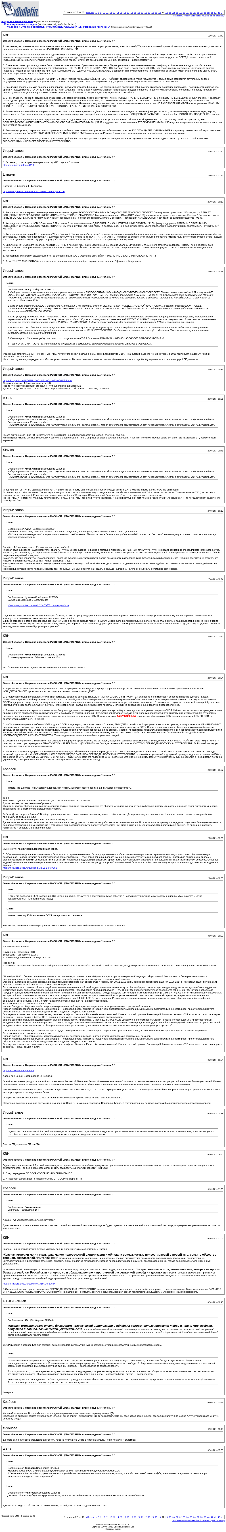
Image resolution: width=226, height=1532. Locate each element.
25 (156, 12)
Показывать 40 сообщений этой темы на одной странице (198, 16)
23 (149, 12)
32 (180, 12)
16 (125, 12)
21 (142, 12)
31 (177, 12)
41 (212, 12)
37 (198, 12)
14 (118, 12)
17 (128, 12)
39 (205, 12)
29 (170, 12)
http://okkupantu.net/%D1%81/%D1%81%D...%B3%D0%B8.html (37, 380)
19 (135, 12)
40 (208, 12)
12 (111, 12)
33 (184, 12)
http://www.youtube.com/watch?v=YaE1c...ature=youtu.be (34, 191)
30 (173, 12)
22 (146, 12)
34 (187, 12)
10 (104, 12)
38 (201, 12)
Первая (90, 12)
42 (215, 12)
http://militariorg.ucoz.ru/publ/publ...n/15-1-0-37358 (30, 867)
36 (194, 12)
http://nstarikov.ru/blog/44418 (18, 165)
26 (159, 12)
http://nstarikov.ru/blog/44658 (18, 1070)
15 (121, 12)
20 (139, 12)
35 (191, 12)
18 (132, 12)
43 (219, 12)
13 (114, 12)
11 (107, 12)
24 (153, 12)
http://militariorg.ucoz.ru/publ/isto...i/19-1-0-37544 (29, 1283)
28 (167, 12)
